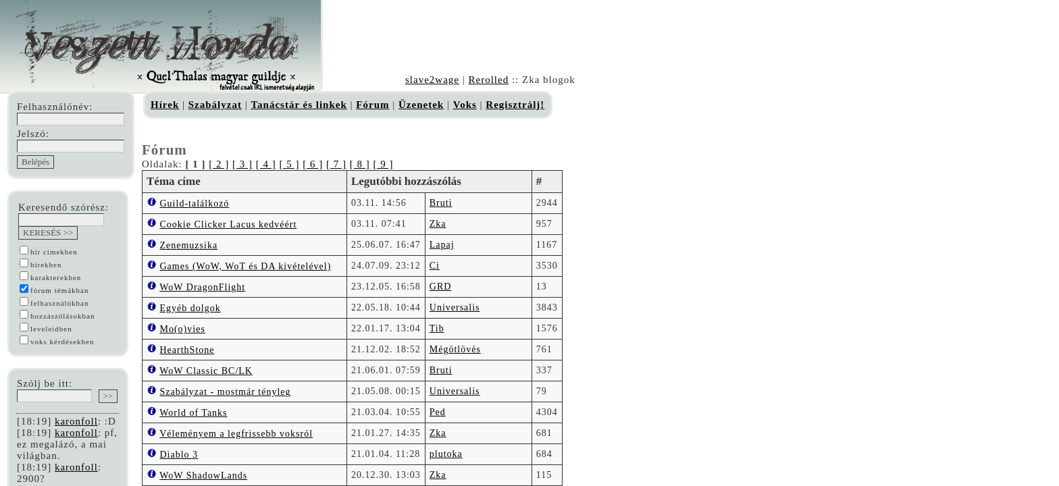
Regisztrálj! (515, 104)
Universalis (455, 307)
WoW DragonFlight (202, 287)
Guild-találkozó (195, 203)
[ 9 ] (383, 164)
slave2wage (432, 79)
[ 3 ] (242, 164)
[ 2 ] (219, 164)
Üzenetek (421, 104)
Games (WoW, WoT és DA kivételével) (246, 266)
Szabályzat (215, 104)
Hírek (165, 104)
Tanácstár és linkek (298, 104)
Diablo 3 (179, 455)
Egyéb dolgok (190, 308)
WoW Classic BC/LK (206, 371)
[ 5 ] (289, 164)
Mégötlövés (455, 349)
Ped (438, 412)
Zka (438, 224)
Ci (435, 266)
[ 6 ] (313, 164)
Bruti (441, 203)
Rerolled (488, 79)
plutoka (446, 454)
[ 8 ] (360, 164)
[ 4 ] (266, 164)
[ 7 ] (336, 164)
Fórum (372, 104)
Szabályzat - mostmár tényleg (225, 392)
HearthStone (187, 350)
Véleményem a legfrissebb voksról (236, 434)
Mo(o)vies (182, 329)
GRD (441, 286)
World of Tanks (193, 413)
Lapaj (442, 245)
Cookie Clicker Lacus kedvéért (228, 224)
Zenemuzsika (189, 245)
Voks (465, 104)
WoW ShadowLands (203, 475)
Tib (437, 328)
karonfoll (76, 421)
